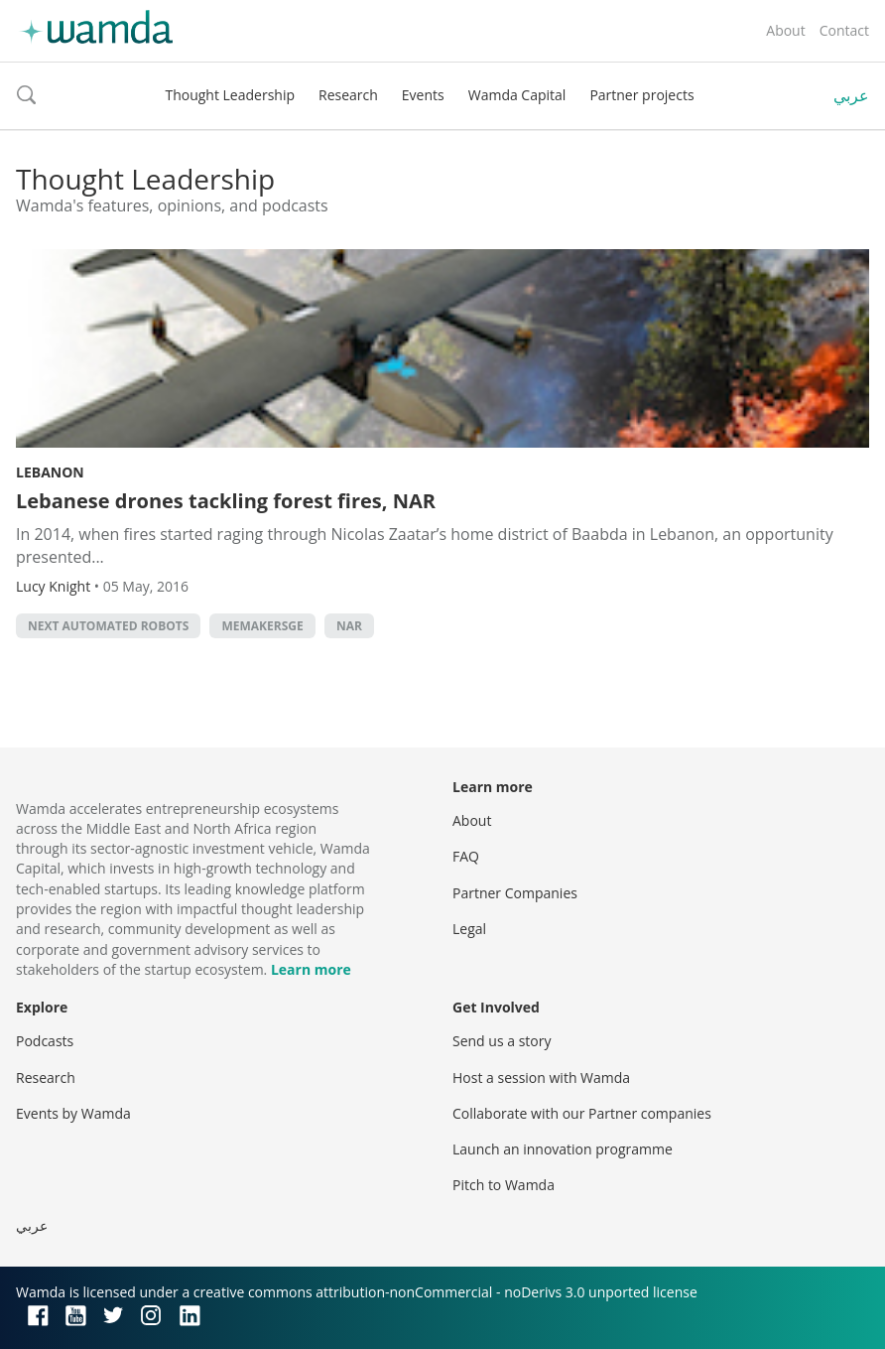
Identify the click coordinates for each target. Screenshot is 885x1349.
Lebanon (50, 472)
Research (348, 94)
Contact (844, 30)
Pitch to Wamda (503, 1184)
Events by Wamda (73, 1113)
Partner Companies (514, 892)
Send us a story (501, 1040)
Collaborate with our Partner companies (581, 1113)
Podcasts (44, 1040)
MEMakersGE (262, 625)
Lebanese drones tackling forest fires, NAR (226, 500)
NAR (349, 625)
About (785, 30)
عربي (851, 95)
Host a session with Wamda (541, 1077)
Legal (469, 928)
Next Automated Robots (108, 625)
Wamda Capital (517, 94)
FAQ (465, 856)
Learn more (311, 969)
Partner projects (641, 94)
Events (423, 94)
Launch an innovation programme (562, 1149)
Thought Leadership (230, 94)
